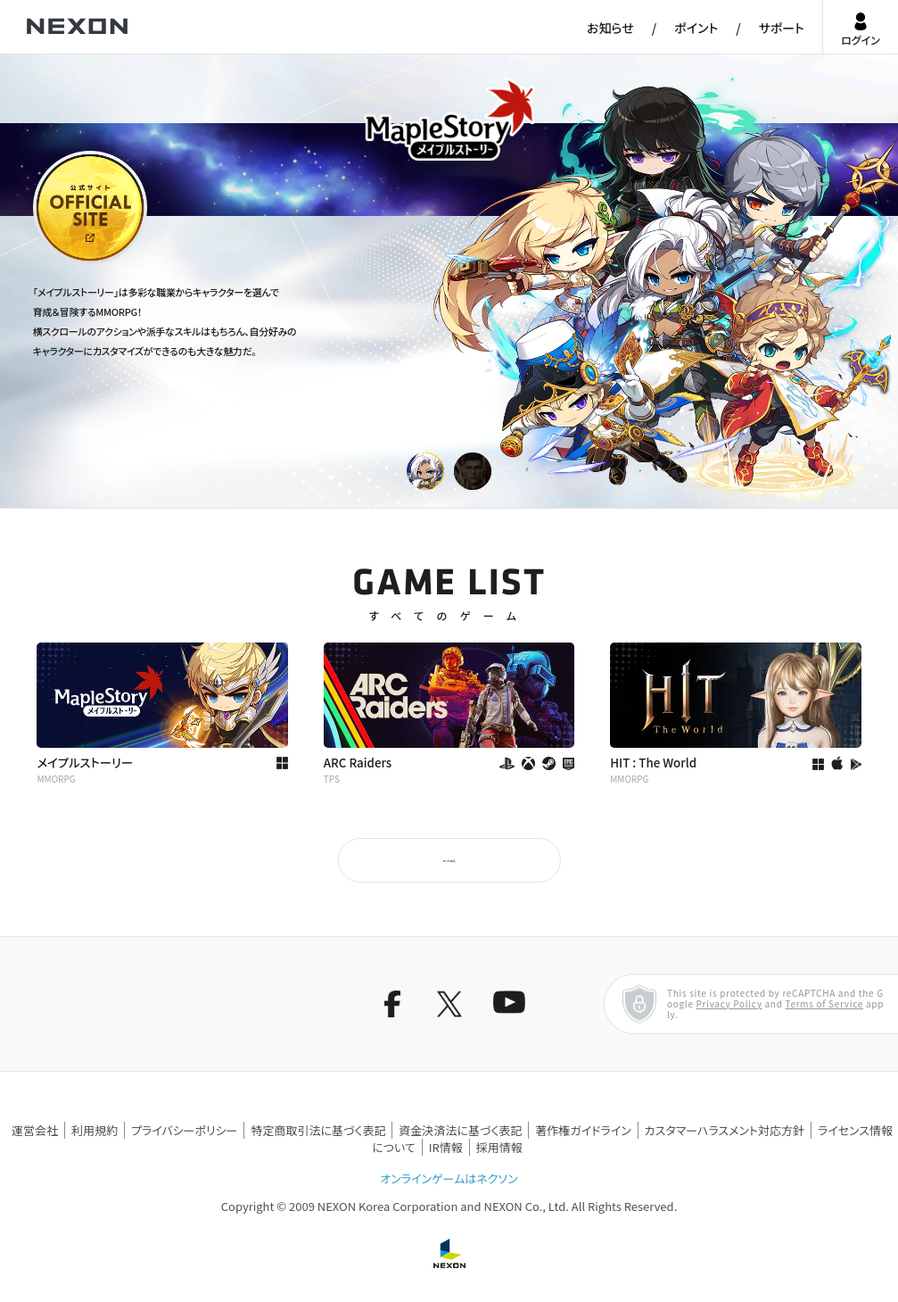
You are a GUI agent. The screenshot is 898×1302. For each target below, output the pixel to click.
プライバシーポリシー (184, 1130)
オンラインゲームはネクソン (448, 1178)
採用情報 (499, 1147)
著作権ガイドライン (582, 1130)
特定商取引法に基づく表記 (318, 1130)
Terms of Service (824, 1003)
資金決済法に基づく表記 (460, 1130)
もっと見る (449, 860)
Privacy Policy (729, 1003)
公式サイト (66, 262)
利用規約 (94, 1130)
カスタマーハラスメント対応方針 (724, 1130)
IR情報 (446, 1147)
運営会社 (35, 1130)
